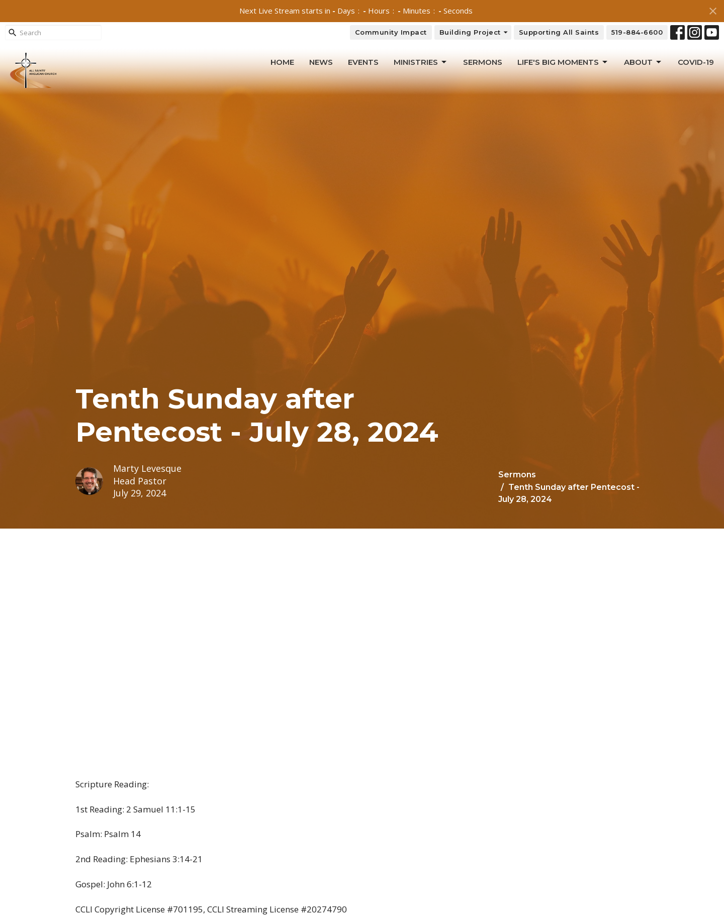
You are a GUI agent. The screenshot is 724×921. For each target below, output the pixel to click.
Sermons (482, 62)
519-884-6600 (637, 32)
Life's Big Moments (563, 62)
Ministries (421, 62)
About (643, 62)
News (321, 62)
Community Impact (391, 32)
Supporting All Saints (559, 32)
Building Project (474, 32)
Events (363, 62)
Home (282, 62)
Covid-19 (696, 62)
